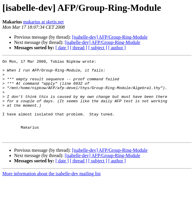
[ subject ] (97, 47)
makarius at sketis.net (43, 21)
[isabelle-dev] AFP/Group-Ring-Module (109, 37)
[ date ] (62, 47)
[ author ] (117, 47)
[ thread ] (78, 47)
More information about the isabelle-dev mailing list (51, 189)
